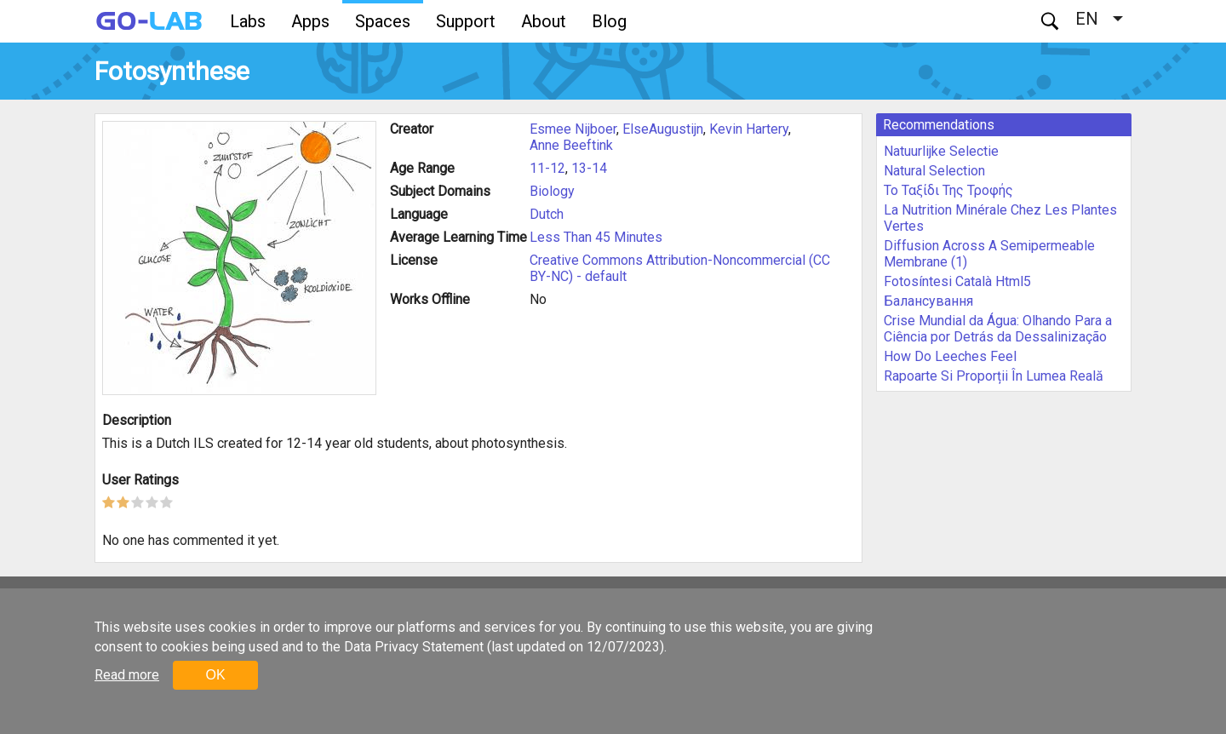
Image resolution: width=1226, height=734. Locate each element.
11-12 (547, 168)
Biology (552, 191)
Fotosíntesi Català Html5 (957, 281)
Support (466, 21)
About (543, 21)
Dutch (547, 214)
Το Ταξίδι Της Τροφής (948, 190)
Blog (609, 21)
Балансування (928, 301)
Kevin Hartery (748, 129)
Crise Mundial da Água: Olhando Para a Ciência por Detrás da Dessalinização (998, 329)
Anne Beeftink (571, 145)
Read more (127, 675)
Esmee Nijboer (573, 129)
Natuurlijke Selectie (941, 151)
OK (215, 675)
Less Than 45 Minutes (596, 237)
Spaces (382, 21)
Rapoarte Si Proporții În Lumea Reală (993, 376)
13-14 (589, 168)
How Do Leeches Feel (950, 356)
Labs (248, 21)
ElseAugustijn (662, 129)
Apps (310, 21)
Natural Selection (934, 171)
